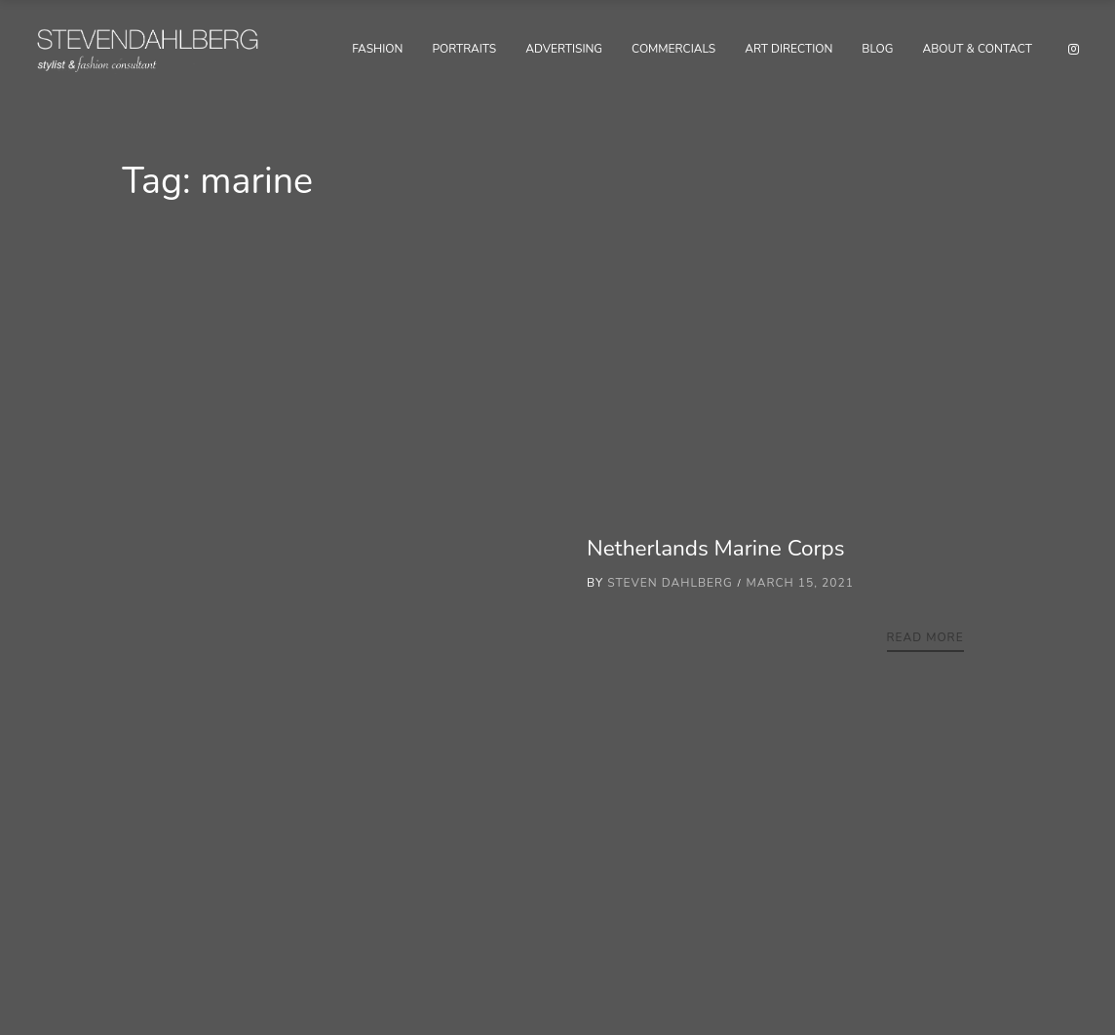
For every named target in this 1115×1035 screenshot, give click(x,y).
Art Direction (788, 49)
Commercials (673, 49)
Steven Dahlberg (670, 583)
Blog (877, 49)
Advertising (563, 49)
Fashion (377, 49)
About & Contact (977, 49)
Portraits (464, 49)
